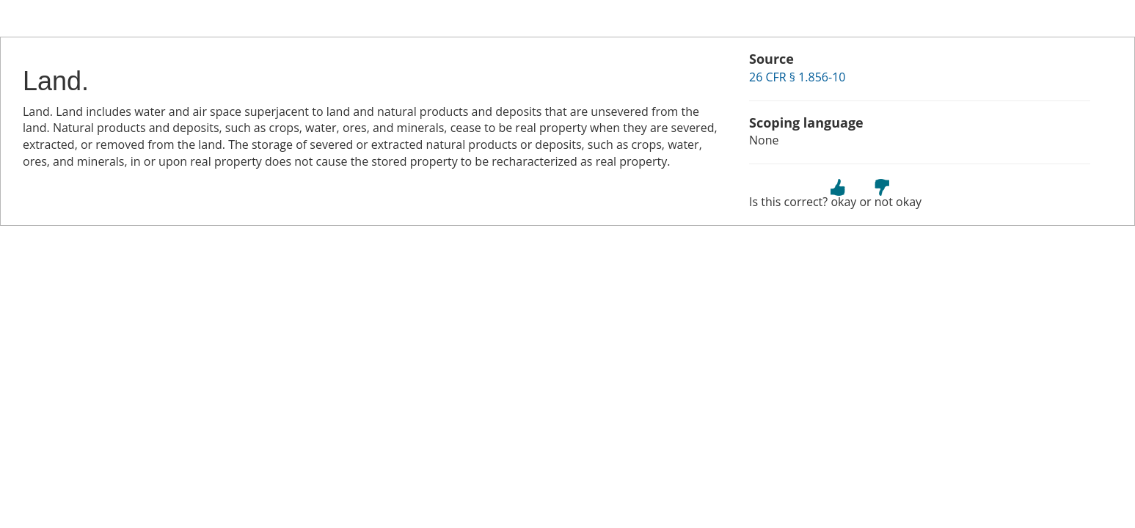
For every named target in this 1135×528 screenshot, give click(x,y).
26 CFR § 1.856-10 (797, 77)
